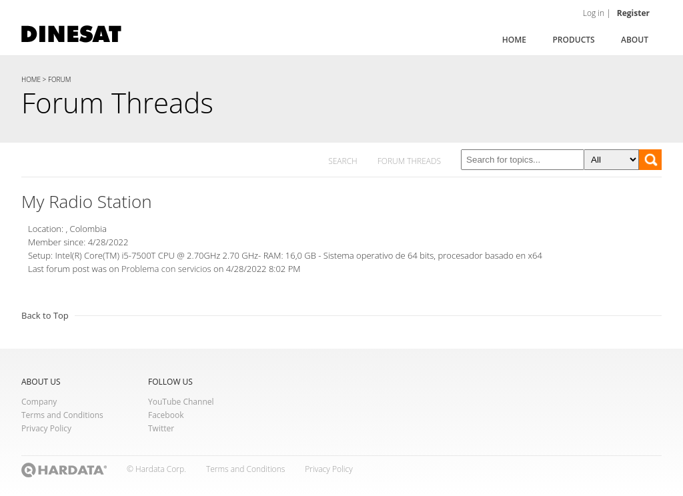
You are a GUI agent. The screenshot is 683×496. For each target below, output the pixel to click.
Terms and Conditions (62, 415)
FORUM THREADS (409, 161)
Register (633, 13)
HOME (31, 79)
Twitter (161, 428)
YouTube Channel (181, 401)
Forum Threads (117, 102)
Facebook (165, 415)
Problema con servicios (167, 269)
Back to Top (45, 315)
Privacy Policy (46, 428)
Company (39, 401)
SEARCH (343, 161)
